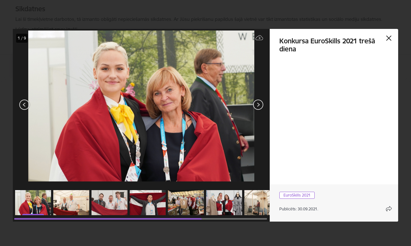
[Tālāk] (258, 105)
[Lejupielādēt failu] (259, 38)
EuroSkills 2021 (297, 195)
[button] (33, 202)
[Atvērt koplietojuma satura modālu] (389, 208)
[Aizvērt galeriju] (389, 38)
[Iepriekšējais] (24, 105)
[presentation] (51, 105)
